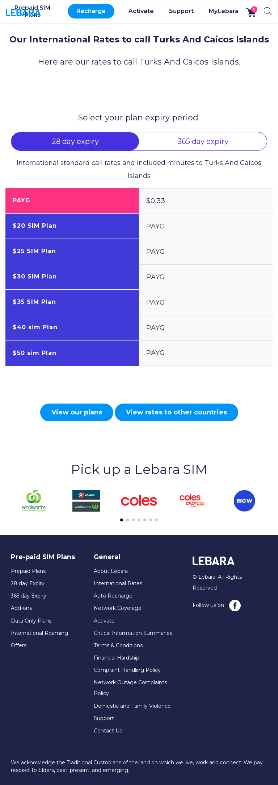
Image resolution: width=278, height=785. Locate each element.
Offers (18, 645)
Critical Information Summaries (133, 633)
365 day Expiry (28, 595)
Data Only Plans (31, 620)
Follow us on (217, 605)
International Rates (118, 583)
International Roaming (39, 633)
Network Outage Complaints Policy (130, 688)
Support (181, 11)
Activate (141, 11)
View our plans (76, 412)
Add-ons (21, 608)
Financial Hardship (116, 657)
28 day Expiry (28, 583)
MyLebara (224, 11)
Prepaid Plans (28, 571)
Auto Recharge (113, 595)
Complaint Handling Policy (127, 670)
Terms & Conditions (118, 645)
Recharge (91, 11)
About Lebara (111, 571)
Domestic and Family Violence (132, 706)
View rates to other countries (176, 412)
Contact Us (108, 730)
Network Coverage (118, 608)
